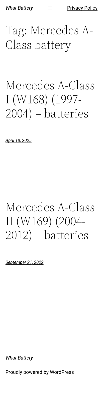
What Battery (19, 8)
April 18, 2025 (18, 140)
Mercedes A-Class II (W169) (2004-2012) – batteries (50, 221)
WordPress (62, 372)
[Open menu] (50, 8)
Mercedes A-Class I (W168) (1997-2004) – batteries (50, 99)
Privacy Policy (82, 8)
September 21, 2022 (24, 262)
